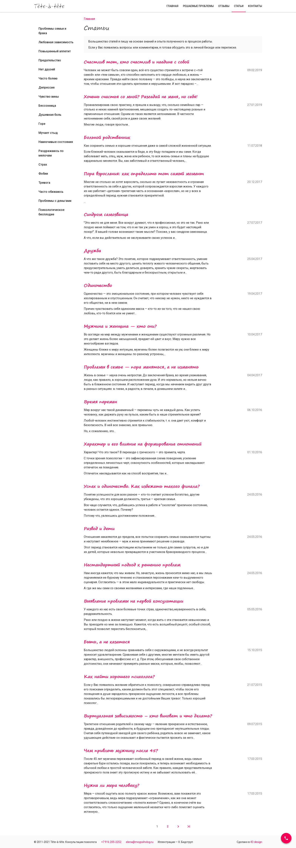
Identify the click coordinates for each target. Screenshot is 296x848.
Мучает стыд (48, 133)
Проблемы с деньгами (55, 201)
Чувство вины (49, 96)
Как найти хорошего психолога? (119, 676)
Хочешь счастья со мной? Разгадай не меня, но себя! (140, 96)
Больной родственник (107, 137)
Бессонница (47, 105)
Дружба (92, 250)
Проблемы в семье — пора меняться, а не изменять (141, 367)
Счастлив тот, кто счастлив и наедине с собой (136, 62)
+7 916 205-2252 (111, 841)
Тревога (44, 182)
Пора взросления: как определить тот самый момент (144, 173)
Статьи (239, 6)
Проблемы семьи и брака (52, 31)
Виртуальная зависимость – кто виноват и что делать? (148, 715)
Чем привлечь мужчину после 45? (121, 750)
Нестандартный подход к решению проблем (132, 564)
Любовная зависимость (56, 42)
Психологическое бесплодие (51, 212)
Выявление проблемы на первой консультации (133, 601)
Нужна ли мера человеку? (111, 785)
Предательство (50, 60)
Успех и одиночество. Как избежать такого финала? (142, 486)
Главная (172, 6)
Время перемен (100, 401)
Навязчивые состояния (56, 142)
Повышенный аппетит (55, 51)
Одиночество (98, 285)
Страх (43, 164)
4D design (256, 841)
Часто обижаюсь (51, 191)
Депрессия (47, 87)
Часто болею (48, 78)
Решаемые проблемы (198, 6)
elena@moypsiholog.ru (139, 841)
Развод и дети (99, 528)
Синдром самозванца (106, 214)
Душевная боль (50, 114)
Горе (42, 124)
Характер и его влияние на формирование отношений (142, 444)
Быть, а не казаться (107, 641)
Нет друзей (47, 69)
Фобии (43, 173)
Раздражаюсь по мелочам (51, 153)
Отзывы (223, 6)
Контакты (255, 6)
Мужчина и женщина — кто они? (120, 326)
